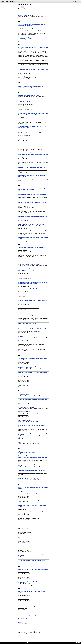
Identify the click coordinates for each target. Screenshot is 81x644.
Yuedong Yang (34, 319)
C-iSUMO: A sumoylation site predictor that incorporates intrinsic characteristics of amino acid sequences (33, 155)
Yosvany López (21, 157)
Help (12, 642)
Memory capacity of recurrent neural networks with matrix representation (31, 76)
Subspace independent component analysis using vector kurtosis (30, 597)
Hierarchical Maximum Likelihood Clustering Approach (28, 293)
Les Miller (25, 532)
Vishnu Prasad (20, 163)
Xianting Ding (27, 266)
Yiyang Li (24, 265)
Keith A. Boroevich (32, 16)
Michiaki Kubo (45, 295)
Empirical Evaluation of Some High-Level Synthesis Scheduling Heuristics (32, 631)
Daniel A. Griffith (34, 51)
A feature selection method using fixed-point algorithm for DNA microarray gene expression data (33, 434)
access (19, 152)
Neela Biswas (39, 429)
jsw (18, 273)
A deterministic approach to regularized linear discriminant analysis (30, 384)
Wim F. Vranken (33, 63)
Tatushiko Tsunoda (28, 212)
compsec (20, 585)
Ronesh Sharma (23, 52)
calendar (10, 1)
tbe (18, 297)
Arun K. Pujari (25, 583)
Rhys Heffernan (21, 318)
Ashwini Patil (31, 219)
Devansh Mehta (41, 139)
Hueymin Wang (37, 632)
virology (19, 573)
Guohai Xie (37, 265)
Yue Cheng (23, 266)
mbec (19, 28)
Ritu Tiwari (31, 308)
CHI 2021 (20, 117)
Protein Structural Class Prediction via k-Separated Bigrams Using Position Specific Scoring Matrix (32, 426)
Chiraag (41, 162)
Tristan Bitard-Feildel (25, 56)
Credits (9, 642)
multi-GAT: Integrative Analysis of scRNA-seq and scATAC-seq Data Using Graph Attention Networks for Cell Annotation (33, 38)
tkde (19, 551)
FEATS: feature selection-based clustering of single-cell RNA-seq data (31, 132)
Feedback (27, 642)
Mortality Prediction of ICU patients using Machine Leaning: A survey (31, 306)
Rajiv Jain (25, 608)
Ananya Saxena (27, 139)
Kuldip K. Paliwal (28, 64)
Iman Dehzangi (39, 26)
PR (18, 497)
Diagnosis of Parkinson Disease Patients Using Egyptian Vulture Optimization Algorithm (32, 373)
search (13, 1)
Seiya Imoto (43, 337)
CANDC (19, 158)
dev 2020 (20, 172)
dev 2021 (20, 140)
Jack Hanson (23, 64)
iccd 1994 (20, 609)
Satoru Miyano (36, 435)
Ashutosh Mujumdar (25, 632)
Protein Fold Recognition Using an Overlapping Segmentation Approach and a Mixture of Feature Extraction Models (32, 458)
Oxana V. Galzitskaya (26, 63)
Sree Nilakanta (29, 532)
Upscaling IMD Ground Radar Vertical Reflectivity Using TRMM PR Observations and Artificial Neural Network (33, 127)
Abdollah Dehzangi (25, 150)
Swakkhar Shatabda (32, 26)
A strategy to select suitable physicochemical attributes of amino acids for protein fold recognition (32, 471)
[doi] (32, 28)
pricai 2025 (20, 41)
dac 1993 (20, 618)
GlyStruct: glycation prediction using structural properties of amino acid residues (33, 210)
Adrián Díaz (39, 63)
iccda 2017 (20, 309)
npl (18, 563)
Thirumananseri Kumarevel (40, 96)
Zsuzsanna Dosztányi (35, 64)
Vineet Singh (20, 225)
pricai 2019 (20, 228)
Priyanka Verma (21, 139)
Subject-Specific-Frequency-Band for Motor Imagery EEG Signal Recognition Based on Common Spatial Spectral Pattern (32, 189)
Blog (21, 642)
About (2, 642)
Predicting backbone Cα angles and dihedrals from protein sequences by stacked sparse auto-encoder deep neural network (33, 407)
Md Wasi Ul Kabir (41, 60)
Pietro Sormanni (26, 61)
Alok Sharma (37, 16)
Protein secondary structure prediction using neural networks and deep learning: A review (33, 238)
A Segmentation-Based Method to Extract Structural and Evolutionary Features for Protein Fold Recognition (32, 400)
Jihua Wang (20, 319)
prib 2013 (20, 455)
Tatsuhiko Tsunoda (43, 16)
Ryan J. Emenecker (40, 51)
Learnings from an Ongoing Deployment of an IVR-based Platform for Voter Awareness (32, 195)
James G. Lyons (34, 318)
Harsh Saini (20, 337)
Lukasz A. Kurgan (21, 59)
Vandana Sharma (42, 435)
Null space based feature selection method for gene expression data (31, 516)
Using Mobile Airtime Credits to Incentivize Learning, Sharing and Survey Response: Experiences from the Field (31, 168)
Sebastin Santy (26, 177)
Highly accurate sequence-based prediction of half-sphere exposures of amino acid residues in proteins (32, 316)
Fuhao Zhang (34, 61)
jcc (18, 411)
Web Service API (17, 642)
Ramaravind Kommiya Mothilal (34, 162)
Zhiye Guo (39, 56)
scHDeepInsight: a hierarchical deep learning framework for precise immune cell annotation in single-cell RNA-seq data (33, 15)
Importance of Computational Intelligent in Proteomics (28, 413)
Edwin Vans (38, 122)
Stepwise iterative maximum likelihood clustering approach (29, 348)
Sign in (77, 1)
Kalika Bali (20, 180)
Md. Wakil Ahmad (21, 149)
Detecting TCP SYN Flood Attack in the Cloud (26, 270)
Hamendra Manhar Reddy (35, 157)
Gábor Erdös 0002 (43, 64)
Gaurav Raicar (26, 255)
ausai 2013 (20, 461)
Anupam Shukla (26, 308)
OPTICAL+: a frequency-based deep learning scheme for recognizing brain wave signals (33, 102)
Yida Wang (44, 61)
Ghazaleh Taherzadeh (35, 149)
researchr (2, 1)
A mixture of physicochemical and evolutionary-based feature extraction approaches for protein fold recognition (31, 367)
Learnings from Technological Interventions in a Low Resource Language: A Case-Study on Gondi (32, 176)
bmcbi (19, 99)
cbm (19, 279)
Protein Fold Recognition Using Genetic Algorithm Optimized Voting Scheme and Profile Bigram (33, 336)
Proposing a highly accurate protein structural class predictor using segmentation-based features (30, 394)
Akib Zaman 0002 (21, 26)
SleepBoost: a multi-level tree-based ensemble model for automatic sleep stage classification (33, 31)
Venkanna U (31, 163)
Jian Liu (31, 56)
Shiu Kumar (27, 26)
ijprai (19, 491)
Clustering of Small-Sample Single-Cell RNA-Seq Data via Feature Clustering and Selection (33, 231)
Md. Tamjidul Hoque (34, 60)
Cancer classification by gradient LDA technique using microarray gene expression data (31, 555)
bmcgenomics (20, 397)
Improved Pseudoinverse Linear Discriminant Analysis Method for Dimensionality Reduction (33, 488)
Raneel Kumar (20, 324)
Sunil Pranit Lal (26, 324)
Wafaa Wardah (21, 239)
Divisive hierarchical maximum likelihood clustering (27, 288)
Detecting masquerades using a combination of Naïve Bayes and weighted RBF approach (33, 570)
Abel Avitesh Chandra (31, 225)
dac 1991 (20, 633)
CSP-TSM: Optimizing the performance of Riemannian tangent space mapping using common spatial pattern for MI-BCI (32, 276)
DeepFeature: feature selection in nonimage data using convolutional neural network (32, 120)
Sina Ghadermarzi (28, 59)
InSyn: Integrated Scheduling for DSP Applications (27, 615)
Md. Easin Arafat (28, 149)
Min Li (30, 61)
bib (18, 73)
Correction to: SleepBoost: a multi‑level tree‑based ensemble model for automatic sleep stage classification (31, 25)
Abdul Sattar (25, 319)
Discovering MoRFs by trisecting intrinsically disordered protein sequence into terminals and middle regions (33, 217)
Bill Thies (36, 139)
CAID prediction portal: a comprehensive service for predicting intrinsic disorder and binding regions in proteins (33, 48)
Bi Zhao (39, 59)
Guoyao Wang (41, 265)
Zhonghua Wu (20, 60)
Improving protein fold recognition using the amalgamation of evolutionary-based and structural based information (33, 420)
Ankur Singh (30, 375)
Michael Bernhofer (33, 55)
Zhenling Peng (43, 59)
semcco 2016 (20, 376)
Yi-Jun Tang (40, 52)
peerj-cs (19, 105)
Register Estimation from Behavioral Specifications (27, 606)
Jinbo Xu (43, 56)
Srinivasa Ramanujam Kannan (28, 87)
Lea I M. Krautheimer (26, 55)
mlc (19, 381)
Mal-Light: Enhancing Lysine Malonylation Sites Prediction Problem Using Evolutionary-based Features (32, 147)
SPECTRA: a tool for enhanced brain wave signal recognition (29, 108)
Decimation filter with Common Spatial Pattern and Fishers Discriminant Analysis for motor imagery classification (33, 329)
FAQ (24, 642)
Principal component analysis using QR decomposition (28, 478)
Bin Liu (44, 52)
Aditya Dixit (20, 375)
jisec (19, 528)
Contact (5, 642)
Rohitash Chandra (33, 77)
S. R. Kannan (25, 128)
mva (19, 444)
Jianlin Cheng (35, 56)
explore (6, 1)
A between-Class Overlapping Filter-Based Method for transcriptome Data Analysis (32, 506)
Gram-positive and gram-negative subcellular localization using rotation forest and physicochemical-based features (32, 359)
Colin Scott (35, 163)
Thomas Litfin (43, 63)
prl (18, 502)
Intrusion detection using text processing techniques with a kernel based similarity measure (31, 582)
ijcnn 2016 (20, 332)
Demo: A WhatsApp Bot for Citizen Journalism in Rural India (29, 137)
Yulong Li (33, 265)
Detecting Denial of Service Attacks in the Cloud (27, 323)
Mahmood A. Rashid (40, 239)
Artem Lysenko (25, 16)
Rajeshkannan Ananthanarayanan (24, 429)
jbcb (19, 509)
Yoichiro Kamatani (39, 295)
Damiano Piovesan (26, 65)
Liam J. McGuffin (40, 55)
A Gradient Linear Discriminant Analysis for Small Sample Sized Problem (31, 560)
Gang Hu (25, 60)
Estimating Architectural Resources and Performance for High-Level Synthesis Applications (32, 622)
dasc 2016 (20, 326)
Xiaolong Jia (20, 265)
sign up (22, 636)
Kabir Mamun (25, 278)
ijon (19, 78)
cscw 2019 (20, 199)
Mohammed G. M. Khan (28, 239)
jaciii (19, 416)
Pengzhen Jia (39, 61)
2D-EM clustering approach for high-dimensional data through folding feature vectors (32, 301)
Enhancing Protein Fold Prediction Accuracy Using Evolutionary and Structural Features (33, 465)
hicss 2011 (20, 533)
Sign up (79, 1)
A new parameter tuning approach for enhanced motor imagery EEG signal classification (32, 248)
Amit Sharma (40, 163)
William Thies (26, 163)
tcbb (19, 403)
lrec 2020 (20, 181)
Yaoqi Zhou (29, 319)
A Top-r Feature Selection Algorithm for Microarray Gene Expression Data (31, 511)
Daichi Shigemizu (42, 211)
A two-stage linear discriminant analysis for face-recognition (29, 500)
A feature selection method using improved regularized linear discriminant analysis (32, 442)
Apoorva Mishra (36, 308)
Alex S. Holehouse (27, 51)
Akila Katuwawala (35, 59)
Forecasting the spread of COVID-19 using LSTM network (28, 95)
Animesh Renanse (21, 77)
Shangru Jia (20, 16)
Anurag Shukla (45, 162)
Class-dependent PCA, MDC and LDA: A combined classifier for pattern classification (31, 592)
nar (18, 67)
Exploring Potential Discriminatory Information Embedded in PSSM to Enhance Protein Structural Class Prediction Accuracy (33, 452)
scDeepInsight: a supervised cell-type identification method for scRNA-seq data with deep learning (33, 70)
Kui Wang (29, 60)
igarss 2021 (20, 130)
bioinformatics (20, 207)
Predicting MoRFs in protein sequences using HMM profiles (29, 342)
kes (19, 438)
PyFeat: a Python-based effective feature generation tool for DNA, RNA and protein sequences (32, 203)
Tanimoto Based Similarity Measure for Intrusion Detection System (30, 525)
